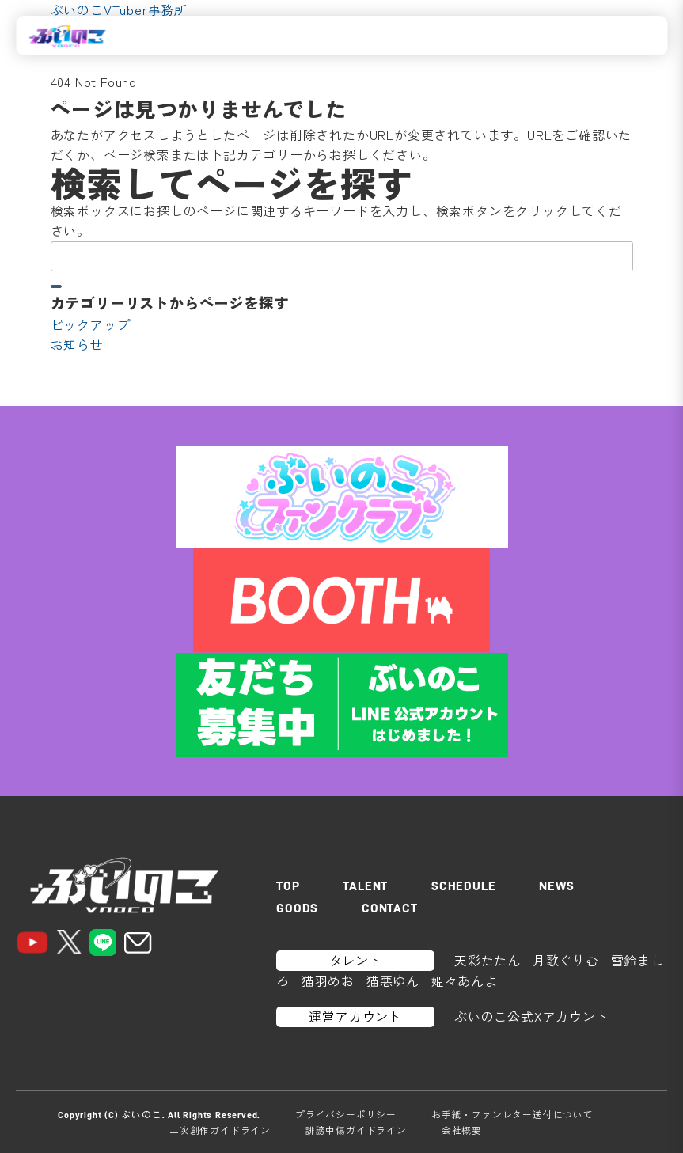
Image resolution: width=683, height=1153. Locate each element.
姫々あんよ (464, 980)
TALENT (365, 886)
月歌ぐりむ (566, 959)
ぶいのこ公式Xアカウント (531, 1016)
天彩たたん (487, 959)
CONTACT (390, 908)
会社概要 (462, 1130)
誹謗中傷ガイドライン (356, 1130)
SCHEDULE (463, 886)
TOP (287, 886)
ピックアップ (91, 324)
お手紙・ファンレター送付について (512, 1114)
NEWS (556, 886)
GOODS (297, 908)
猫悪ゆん (392, 980)
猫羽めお (328, 980)
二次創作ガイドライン (220, 1130)
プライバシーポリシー (346, 1114)
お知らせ (77, 344)
